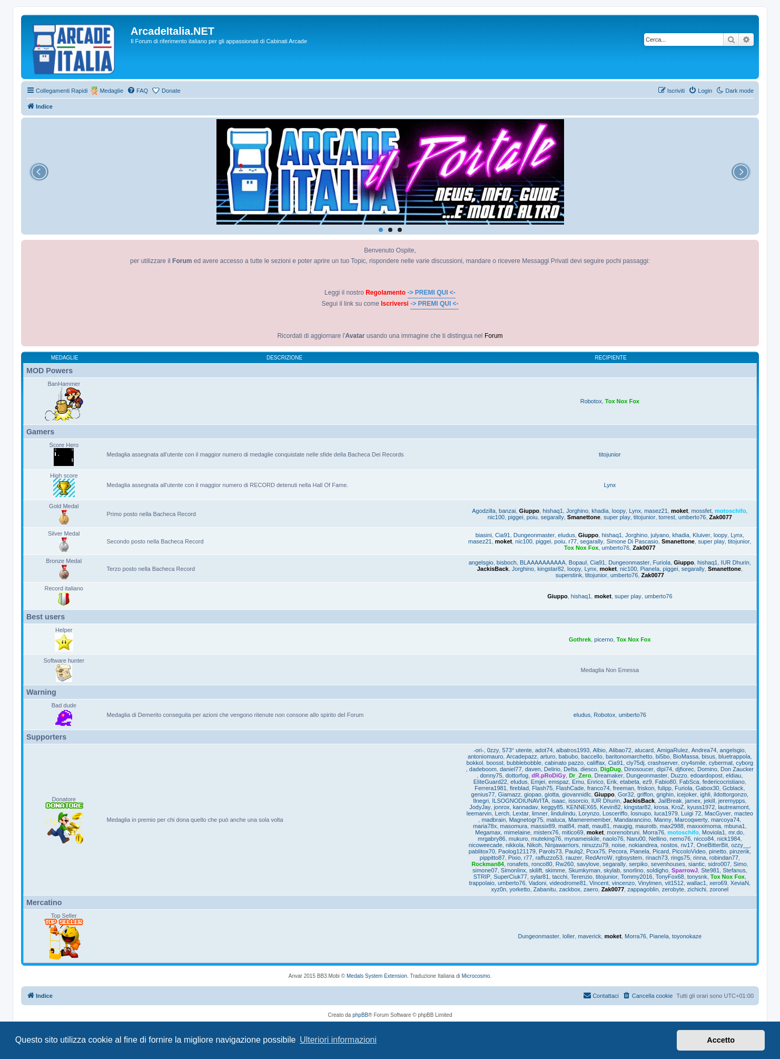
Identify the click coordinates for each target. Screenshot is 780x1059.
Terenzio (581, 876)
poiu (532, 517)
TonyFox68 (670, 876)
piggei (515, 517)
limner (540, 813)
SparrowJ (685, 870)
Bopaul (578, 562)
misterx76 (546, 832)
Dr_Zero (580, 775)
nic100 (496, 517)
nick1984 (728, 838)
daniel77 (511, 769)
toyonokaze (687, 936)
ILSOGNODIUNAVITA (520, 801)
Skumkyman (584, 870)
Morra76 (653, 832)
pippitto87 (492, 857)
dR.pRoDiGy (548, 775)
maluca (555, 820)
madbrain (493, 820)
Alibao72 (620, 750)
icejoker (687, 794)
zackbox (569, 889)
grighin (665, 794)
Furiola (662, 562)
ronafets (517, 864)
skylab (612, 870)
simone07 (485, 870)
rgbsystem (629, 857)
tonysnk (697, 876)
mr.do (735, 832)
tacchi (559, 876)
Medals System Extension (377, 976)
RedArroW (598, 857)
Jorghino (577, 511)
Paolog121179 (517, 851)
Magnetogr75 (526, 820)
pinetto (717, 851)
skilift (535, 870)
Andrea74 (704, 750)
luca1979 (666, 813)
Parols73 (550, 851)
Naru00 (636, 838)
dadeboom (483, 769)
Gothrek (580, 639)
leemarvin (479, 813)
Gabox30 (707, 788)
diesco (588, 769)
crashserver (663, 763)
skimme (555, 870)
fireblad (519, 788)
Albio (599, 750)
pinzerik (739, 851)
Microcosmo (476, 976)
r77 (572, 541)
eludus (566, 535)
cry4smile (693, 763)
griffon (645, 794)
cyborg (744, 763)
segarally (552, 517)
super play (617, 517)
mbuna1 (734, 826)
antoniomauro (485, 756)
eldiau (733, 775)
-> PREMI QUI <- (432, 292)
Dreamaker (608, 775)
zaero (591, 889)
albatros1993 (573, 750)
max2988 (672, 826)
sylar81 (539, 876)
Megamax (487, 832)
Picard (661, 851)
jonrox (502, 807)
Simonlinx (513, 870)
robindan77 (723, 857)
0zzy (493, 750)
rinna (699, 857)
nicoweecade (485, 845)
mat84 (566, 826)
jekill (709, 801)
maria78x (485, 826)
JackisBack (493, 569)
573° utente (516, 750)
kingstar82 (550, 569)
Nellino (658, 838)
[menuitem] (137, 90)
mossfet (701, 511)
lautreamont (733, 807)
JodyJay (479, 807)
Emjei (538, 782)
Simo (739, 864)
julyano (659, 535)
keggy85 (552, 807)
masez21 (656, 511)
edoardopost (706, 775)
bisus (708, 756)
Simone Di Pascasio (632, 541)
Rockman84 (487, 864)
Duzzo (678, 775)
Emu (578, 782)
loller (568, 936)
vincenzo (623, 883)
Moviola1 (713, 832)
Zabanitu (545, 889)
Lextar (520, 813)
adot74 (544, 750)
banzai (507, 511)
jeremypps (731, 801)
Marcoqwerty (691, 820)
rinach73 (657, 857)
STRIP (481, 876)
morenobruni (623, 832)
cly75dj (635, 763)
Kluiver (701, 535)
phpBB (360, 1015)
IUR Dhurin (735, 562)
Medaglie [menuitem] (111, 91)
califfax (596, 763)
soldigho (657, 870)
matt (583, 826)
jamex (692, 801)
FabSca (689, 782)
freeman (623, 788)
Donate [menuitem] (171, 91)
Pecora (617, 851)
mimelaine (517, 832)
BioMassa (685, 756)
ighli (705, 794)
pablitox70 (482, 851)
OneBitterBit (712, 845)
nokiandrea (643, 845)
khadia (599, 511)
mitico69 (573, 832)
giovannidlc (576, 794)
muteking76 (546, 838)
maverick (589, 936)
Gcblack (733, 788)
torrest (667, 517)
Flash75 (542, 788)
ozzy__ (740, 845)
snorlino (633, 870)
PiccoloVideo (688, 851)
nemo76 (680, 838)
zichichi (696, 889)
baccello (591, 756)
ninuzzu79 (595, 845)
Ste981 (710, 870)
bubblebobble (524, 763)
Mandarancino (632, 820)
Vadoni (537, 883)
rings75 (680, 857)
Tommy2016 (637, 876)
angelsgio (481, 562)
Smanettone (583, 517)
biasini (484, 535)
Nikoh (534, 845)
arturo (548, 756)
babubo (568, 756)
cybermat (721, 763)
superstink (569, 575)
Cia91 (502, 535)
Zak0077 (720, 517)
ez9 (647, 782)
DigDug (610, 769)
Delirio (552, 769)
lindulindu (563, 813)
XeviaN (739, 883)
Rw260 (565, 864)
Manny (663, 820)
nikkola (515, 845)
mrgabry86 (492, 838)
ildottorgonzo (730, 794)
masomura (513, 826)
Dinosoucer (639, 769)
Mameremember (589, 820)
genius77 (483, 794)
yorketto (519, 889)
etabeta (629, 782)
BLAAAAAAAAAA (543, 562)
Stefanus (734, 870)
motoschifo (730, 511)
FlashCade (570, 788)
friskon (645, 788)
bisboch (507, 562)
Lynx (610, 485)
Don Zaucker (737, 769)
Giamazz (509, 794)
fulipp (665, 788)
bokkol (474, 763)
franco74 (598, 788)
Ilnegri (481, 801)
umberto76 (692, 517)
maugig (622, 826)
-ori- (478, 750)
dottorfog (517, 775)
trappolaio (482, 883)
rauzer (574, 857)
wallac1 (696, 883)
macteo (743, 813)
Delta (570, 769)
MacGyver (718, 813)
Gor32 (626, 794)
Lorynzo (589, 813)
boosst (494, 763)
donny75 (491, 775)
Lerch (502, 813)
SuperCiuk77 (510, 876)
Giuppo (529, 511)
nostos (668, 845)
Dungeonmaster (534, 535)
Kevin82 (610, 807)
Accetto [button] (721, 1040)
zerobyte (673, 889)
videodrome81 (567, 883)
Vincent (599, 883)
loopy (619, 511)
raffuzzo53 (549, 857)
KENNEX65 (581, 807)
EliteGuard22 (490, 782)
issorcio (578, 801)
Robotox (591, 401)
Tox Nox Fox (622, 401)
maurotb (645, 826)
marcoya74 (725, 820)
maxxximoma (704, 826)
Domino (707, 769)
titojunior (610, 454)
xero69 (718, 883)
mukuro (518, 838)
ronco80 (541, 864)
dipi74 (664, 769)
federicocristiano (724, 782)
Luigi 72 (691, 813)
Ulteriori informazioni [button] (338, 1039)
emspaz (558, 782)
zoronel (718, 889)
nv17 (687, 845)
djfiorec (684, 769)
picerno (603, 639)
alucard (644, 750)
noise (618, 845)
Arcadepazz (521, 756)
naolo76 (613, 838)
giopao (532, 794)
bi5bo (663, 756)
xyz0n (498, 889)
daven (533, 769)
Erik (612, 782)
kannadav (525, 807)
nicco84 (704, 838)
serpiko (638, 864)
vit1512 (674, 883)
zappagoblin (642, 889)
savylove (588, 864)
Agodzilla (484, 511)
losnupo (641, 813)
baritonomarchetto (629, 756)
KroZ (678, 807)
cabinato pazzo (564, 763)
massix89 (542, 826)
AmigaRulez (672, 750)
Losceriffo (615, 813)
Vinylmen (649, 883)
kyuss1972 (701, 807)
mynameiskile (582, 838)
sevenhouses (668, 864)
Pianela (649, 569)
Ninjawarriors (562, 845)
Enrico (595, 782)
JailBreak (670, 801)
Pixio (514, 857)
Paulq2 (574, 851)
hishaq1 (552, 511)
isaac (559, 801)
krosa (661, 807)
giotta (552, 794)
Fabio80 (665, 782)
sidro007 (719, 864)
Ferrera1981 (491, 788)
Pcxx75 (595, 851)
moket (679, 511)
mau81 (601, 826)
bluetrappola (734, 756)
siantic (696, 864)
